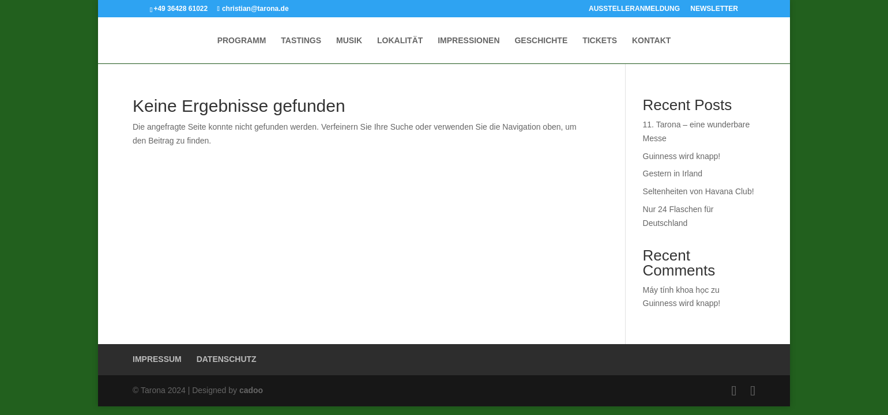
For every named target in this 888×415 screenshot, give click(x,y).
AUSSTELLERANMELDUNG (634, 9)
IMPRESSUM (157, 359)
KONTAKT (651, 40)
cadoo (251, 390)
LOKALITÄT (400, 40)
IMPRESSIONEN (468, 40)
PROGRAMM (241, 40)
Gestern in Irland (673, 173)
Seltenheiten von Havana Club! (698, 191)
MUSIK (349, 40)
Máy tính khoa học (676, 290)
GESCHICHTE (540, 40)
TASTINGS (301, 40)
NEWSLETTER (714, 9)
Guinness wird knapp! (682, 156)
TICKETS (599, 40)
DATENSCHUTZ (227, 359)
